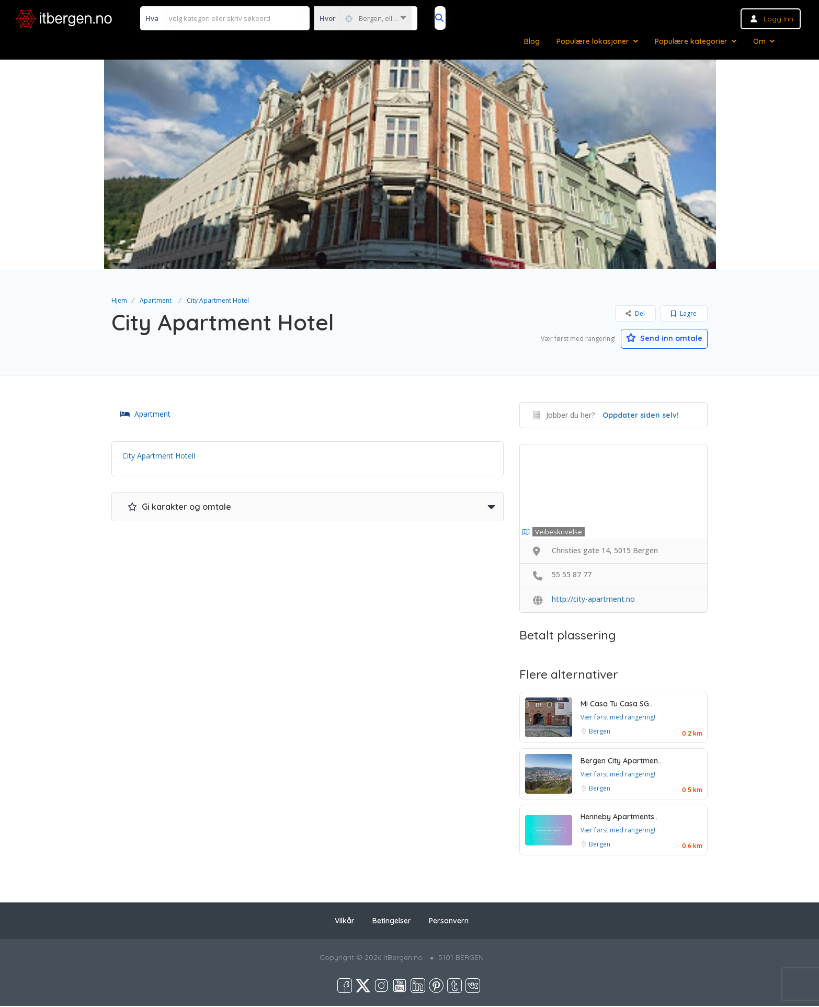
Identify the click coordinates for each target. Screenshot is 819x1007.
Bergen (599, 732)
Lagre (684, 313)
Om (759, 41)
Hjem (119, 300)
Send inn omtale (658, 338)
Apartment (156, 300)
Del (635, 313)
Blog (532, 41)
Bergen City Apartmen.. (621, 761)
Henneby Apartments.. (619, 817)
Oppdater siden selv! (640, 415)
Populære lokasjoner (592, 41)
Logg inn (778, 19)
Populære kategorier (691, 41)
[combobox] (363, 18)
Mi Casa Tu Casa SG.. (616, 705)
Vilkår (345, 921)
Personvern (449, 921)
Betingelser (391, 921)
